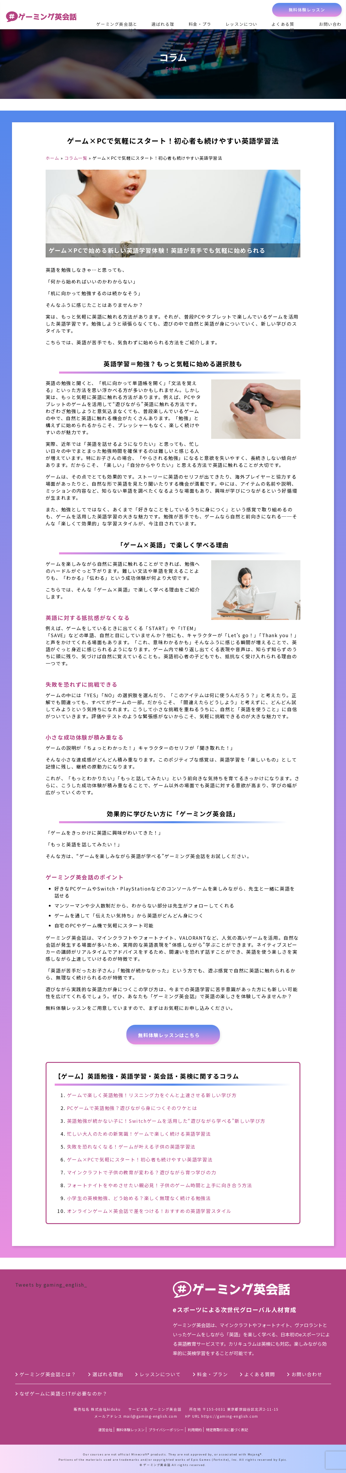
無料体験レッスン (307, 10)
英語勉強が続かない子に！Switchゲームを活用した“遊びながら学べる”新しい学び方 (166, 1120)
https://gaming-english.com (229, 1416)
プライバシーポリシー (166, 1429)
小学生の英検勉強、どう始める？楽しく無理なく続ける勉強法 (139, 1198)
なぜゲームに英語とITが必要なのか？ (64, 1393)
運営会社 (105, 1429)
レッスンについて (241, 27)
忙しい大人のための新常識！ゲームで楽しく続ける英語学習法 (139, 1133)
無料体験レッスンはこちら (169, 1035)
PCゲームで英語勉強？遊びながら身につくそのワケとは (132, 1107)
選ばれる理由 (163, 27)
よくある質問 (282, 27)
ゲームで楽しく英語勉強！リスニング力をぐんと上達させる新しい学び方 (152, 1095)
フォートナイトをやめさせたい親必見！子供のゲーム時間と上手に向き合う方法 (159, 1185)
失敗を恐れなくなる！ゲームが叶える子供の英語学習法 (131, 1146)
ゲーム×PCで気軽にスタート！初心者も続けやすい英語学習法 (140, 1159)
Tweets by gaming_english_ (51, 1284)
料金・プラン (200, 27)
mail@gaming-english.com (150, 1416)
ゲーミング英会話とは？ (116, 27)
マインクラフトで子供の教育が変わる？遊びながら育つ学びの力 (141, 1172)
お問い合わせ (330, 27)
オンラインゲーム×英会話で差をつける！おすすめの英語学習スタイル (149, 1210)
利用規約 (195, 1429)
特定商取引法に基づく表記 (227, 1429)
